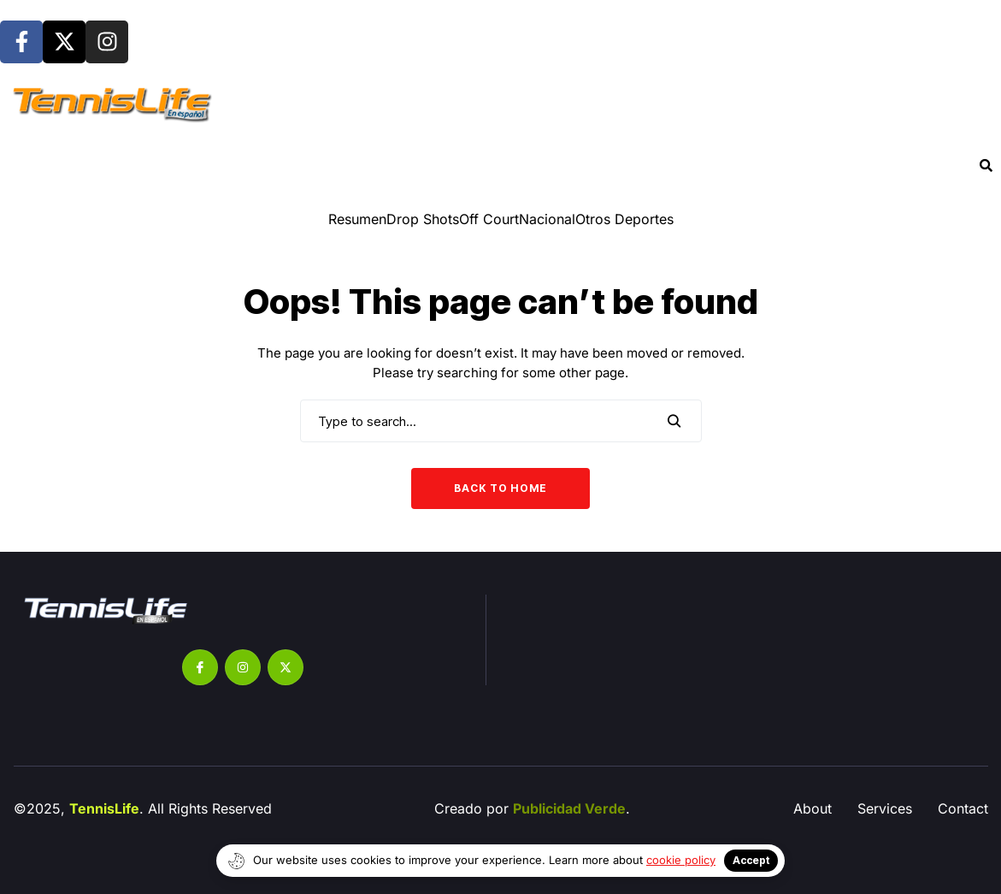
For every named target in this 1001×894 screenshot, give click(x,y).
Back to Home (500, 488)
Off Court (489, 219)
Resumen (357, 219)
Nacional (547, 219)
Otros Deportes (624, 219)
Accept (751, 860)
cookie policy (680, 860)
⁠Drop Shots (422, 219)
